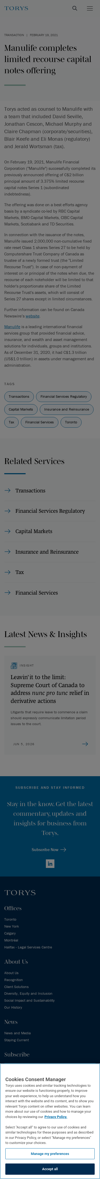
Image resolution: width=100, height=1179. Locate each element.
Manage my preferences (50, 1154)
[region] (50, 1121)
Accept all (50, 1169)
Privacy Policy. (56, 1117)
